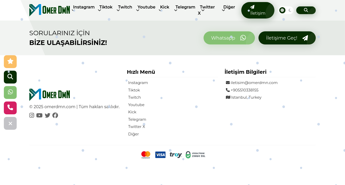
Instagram (84, 7)
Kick (164, 7)
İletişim (257, 10)
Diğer (229, 7)
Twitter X (206, 10)
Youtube (146, 7)
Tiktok (105, 7)
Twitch (125, 7)
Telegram (185, 7)
